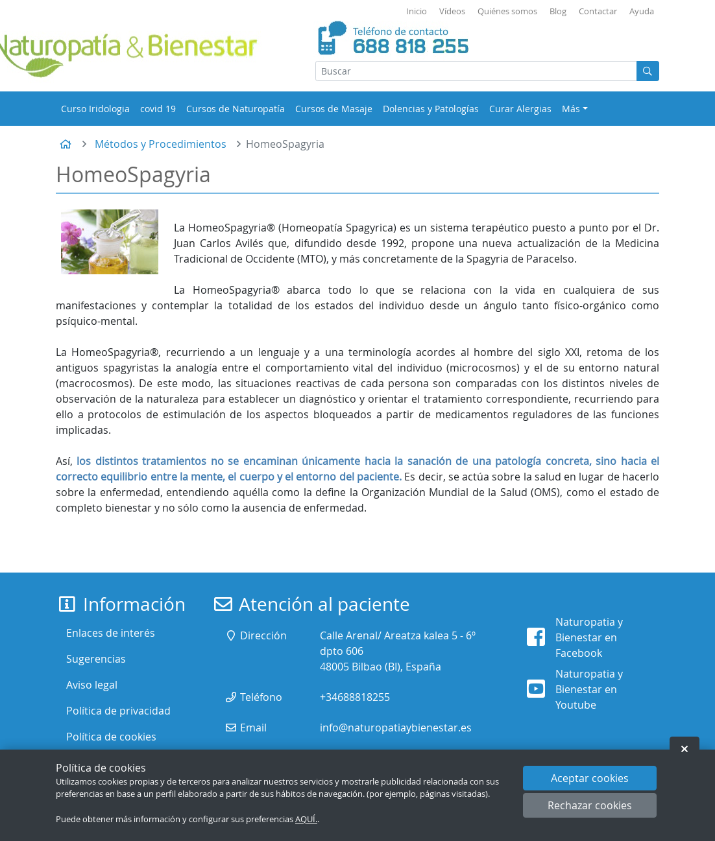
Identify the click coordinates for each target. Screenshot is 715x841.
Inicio (416, 11)
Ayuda (641, 11)
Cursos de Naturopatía (235, 108)
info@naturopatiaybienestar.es (396, 727)
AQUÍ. (306, 819)
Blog (558, 11)
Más (571, 108)
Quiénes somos (507, 11)
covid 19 (158, 108)
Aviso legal (91, 685)
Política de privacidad (118, 711)
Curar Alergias (520, 108)
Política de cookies (111, 736)
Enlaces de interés (110, 633)
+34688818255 (355, 697)
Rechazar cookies (590, 805)
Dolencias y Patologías (431, 108)
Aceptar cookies (590, 778)
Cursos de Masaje (333, 108)
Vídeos (452, 11)
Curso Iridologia (95, 108)
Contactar (598, 11)
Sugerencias (96, 659)
